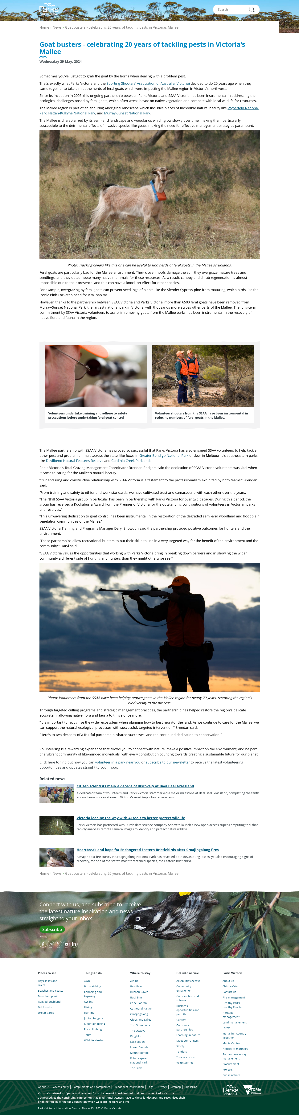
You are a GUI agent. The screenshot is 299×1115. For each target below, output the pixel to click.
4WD (87, 981)
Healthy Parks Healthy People (232, 1005)
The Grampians (140, 1025)
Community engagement (184, 988)
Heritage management (231, 1015)
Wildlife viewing (94, 1040)
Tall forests (45, 1007)
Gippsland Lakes (140, 1019)
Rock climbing (93, 1029)
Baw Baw (136, 986)
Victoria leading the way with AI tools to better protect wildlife (131, 818)
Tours (87, 1035)
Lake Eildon (137, 1041)
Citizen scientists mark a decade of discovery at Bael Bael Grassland (135, 786)
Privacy (43, 936)
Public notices (231, 1075)
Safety (180, 1046)
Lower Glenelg (139, 1047)
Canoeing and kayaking (93, 994)
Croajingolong (139, 1014)
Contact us (229, 992)
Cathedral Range (141, 1008)
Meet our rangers (187, 1040)
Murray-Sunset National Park (127, 113)
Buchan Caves (139, 992)
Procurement (231, 1064)
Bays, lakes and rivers (47, 983)
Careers (181, 1020)
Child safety (230, 986)
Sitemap (175, 1087)
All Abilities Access (188, 981)
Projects (228, 1069)
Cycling (88, 1001)
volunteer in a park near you (117, 762)
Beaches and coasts (50, 990)
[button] (252, 9)
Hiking (88, 1007)
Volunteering (184, 1062)
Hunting (89, 1012)
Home (44, 27)
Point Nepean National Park (139, 1060)
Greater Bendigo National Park (163, 455)
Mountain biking (94, 1024)
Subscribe (52, 929)
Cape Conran (138, 1003)
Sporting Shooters (121, 83)
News (57, 27)
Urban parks (46, 1012)
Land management (235, 1022)
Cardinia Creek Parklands (131, 460)
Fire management (234, 997)
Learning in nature (188, 1035)
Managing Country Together (234, 1035)
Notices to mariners (235, 1049)
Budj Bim (136, 997)
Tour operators (185, 1057)
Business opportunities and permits (187, 1010)
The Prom (136, 1068)
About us (228, 981)
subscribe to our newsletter (168, 762)
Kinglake (135, 1036)
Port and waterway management (234, 1056)
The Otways (137, 1030)
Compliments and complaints (91, 1087)
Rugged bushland (49, 1001)
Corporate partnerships (184, 1027)
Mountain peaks (48, 996)
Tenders (181, 1051)
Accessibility (61, 1087)
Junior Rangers (93, 1018)
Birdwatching (92, 986)
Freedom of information (129, 1087)
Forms (226, 1028)
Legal (151, 1087)
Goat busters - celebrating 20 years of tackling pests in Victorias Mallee (121, 27)
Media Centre (231, 1043)
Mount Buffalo (139, 1053)
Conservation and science (187, 998)
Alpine (134, 981)
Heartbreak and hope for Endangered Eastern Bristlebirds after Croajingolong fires (148, 849)
